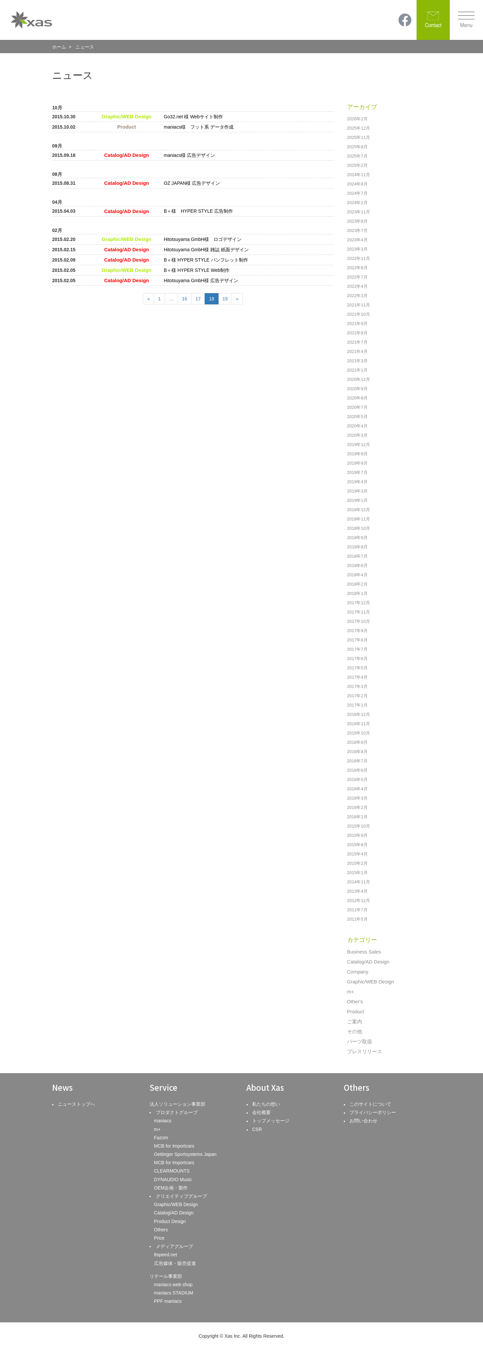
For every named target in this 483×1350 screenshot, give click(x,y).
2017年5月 (357, 667)
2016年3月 (357, 798)
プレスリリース (364, 1051)
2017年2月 (357, 695)
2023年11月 (358, 211)
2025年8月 (357, 146)
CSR (257, 1129)
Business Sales (364, 952)
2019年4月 (357, 481)
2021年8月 (357, 332)
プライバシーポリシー (372, 1112)
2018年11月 (358, 518)
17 (198, 298)
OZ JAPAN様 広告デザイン (192, 183)
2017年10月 (358, 621)
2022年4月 (357, 286)
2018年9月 (357, 537)
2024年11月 (358, 174)
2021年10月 (358, 314)
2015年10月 (358, 826)
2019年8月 (357, 463)
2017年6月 (357, 658)
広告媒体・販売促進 (175, 1263)
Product (355, 1011)
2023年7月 (357, 230)
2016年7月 (357, 760)
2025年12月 (358, 128)
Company (357, 971)
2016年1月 (357, 816)
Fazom (161, 1137)
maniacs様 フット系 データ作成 (199, 127)
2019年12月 (358, 444)
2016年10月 (358, 733)
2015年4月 (357, 853)
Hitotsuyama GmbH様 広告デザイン (201, 280)
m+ (350, 991)
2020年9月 (357, 388)
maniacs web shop (173, 1284)
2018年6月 (357, 565)
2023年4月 (357, 239)
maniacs (162, 1120)
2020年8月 (357, 397)
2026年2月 (357, 118)
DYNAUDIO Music (173, 1179)
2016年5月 (357, 779)
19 (225, 298)
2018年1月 (357, 593)
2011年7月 (357, 909)
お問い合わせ (363, 1120)
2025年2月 (357, 165)
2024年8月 (357, 183)
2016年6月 (357, 770)
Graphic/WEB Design (370, 981)
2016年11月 (358, 723)
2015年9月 (357, 835)
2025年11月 (358, 137)
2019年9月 (357, 453)
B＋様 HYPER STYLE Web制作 (197, 270)
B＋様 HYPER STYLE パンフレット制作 (206, 260)
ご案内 (354, 1021)
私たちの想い (266, 1104)
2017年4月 (357, 677)
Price (159, 1238)
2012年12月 (358, 900)
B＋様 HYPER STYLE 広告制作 (198, 211)
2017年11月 (358, 612)
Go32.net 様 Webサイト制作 (193, 116)
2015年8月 (357, 844)
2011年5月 (357, 919)
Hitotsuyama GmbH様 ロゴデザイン (202, 239)
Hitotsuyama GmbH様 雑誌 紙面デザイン (206, 249)
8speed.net (165, 1254)
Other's (355, 1001)
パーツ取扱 (359, 1041)
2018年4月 (357, 574)
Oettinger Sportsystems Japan (185, 1154)
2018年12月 (358, 509)
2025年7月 (357, 156)
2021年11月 (358, 304)
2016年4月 (357, 788)
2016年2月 (357, 807)
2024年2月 (357, 202)
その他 (354, 1031)
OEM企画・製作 (171, 1187)
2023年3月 (357, 249)
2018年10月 (358, 528)
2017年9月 (357, 630)
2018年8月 (357, 546)
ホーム (59, 47)
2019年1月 (357, 500)
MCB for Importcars (174, 1146)
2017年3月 (357, 686)
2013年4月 (357, 891)
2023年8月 (357, 221)
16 (184, 298)
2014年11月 (358, 881)
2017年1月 (357, 705)
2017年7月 (357, 649)
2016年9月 (357, 742)
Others (161, 1229)
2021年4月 (357, 351)
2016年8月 (357, 751)
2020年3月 (357, 435)
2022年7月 (357, 277)
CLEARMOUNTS (172, 1171)
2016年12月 (358, 714)
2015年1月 (357, 872)
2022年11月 (358, 258)
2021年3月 (357, 360)
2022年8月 (357, 267)
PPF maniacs (168, 1301)
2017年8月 (357, 639)
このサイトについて (370, 1104)
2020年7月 (357, 407)
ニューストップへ (76, 1104)
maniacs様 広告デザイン (189, 155)
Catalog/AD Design (368, 961)
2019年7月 (357, 472)
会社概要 (261, 1112)
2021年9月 (357, 323)
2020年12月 (358, 379)
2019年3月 (357, 491)
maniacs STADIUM (173, 1292)
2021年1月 (357, 370)
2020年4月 (357, 425)
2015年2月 (357, 863)
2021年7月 (357, 342)
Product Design (170, 1221)
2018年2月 (357, 584)
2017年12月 (358, 602)
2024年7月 (357, 193)
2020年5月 (357, 416)
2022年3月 (357, 295)
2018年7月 (357, 556)
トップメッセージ (270, 1120)
